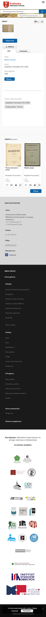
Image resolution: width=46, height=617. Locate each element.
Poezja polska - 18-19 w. (14, 107)
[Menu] (43, 2)
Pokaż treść (10, 41)
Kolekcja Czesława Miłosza (14, 304)
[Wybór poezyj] (8, 28)
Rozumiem (27, 611)
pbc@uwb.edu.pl (11, 245)
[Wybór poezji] (32, 154)
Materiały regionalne (12, 313)
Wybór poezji (29, 168)
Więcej (35, 191)
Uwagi (7, 357)
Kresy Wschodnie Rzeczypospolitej (17, 289)
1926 (6, 74)
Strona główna (10, 277)
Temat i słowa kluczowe (13, 361)
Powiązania (9, 366)
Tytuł (7, 338)
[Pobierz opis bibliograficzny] (11, 185)
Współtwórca (9, 347)
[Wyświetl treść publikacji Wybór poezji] (35, 185)
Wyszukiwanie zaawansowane (29, 15)
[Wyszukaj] (42, 11)
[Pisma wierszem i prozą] (14, 154)
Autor (7, 343)
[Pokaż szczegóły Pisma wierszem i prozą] (20, 185)
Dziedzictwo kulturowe (13, 308)
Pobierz (9, 46)
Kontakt (8, 398)
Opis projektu (10, 379)
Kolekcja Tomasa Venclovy (14, 299)
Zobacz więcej (10, 325)
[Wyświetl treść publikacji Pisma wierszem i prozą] (16, 185)
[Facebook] (6, 255)
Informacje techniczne (13, 389)
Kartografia (9, 294)
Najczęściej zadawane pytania (15, 393)
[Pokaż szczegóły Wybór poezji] (39, 185)
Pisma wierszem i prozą (12, 169)
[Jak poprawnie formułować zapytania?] (41, 15)
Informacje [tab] (23, 51)
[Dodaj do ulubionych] (42, 21)
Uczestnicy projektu (12, 384)
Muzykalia (8, 318)
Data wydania (10, 352)
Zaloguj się (9, 413)
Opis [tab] (8, 51)
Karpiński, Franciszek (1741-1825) (16, 67)
